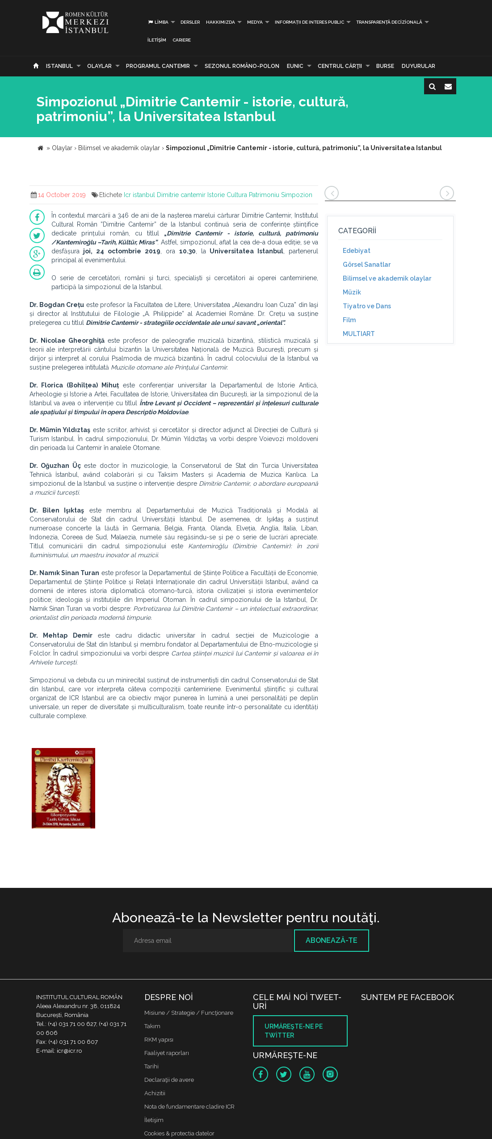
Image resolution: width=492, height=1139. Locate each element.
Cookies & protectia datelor (179, 1133)
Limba (157, 22)
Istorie (216, 194)
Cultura (237, 194)
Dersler (190, 22)
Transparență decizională (389, 22)
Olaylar (99, 66)
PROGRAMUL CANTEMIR (158, 66)
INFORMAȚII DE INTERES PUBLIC (309, 22)
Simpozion (296, 194)
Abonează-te (331, 940)
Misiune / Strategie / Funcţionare (188, 1012)
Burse (385, 66)
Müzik (352, 292)
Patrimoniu (264, 194)
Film (349, 320)
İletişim (156, 40)
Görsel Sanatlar (367, 264)
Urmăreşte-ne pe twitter (294, 1031)
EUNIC (295, 66)
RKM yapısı (158, 1039)
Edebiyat (356, 250)
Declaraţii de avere (169, 1079)
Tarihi (151, 1066)
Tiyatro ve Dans (367, 306)
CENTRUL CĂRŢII (340, 66)
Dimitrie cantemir (181, 194)
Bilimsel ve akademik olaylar (387, 278)
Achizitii (154, 1093)
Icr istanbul (139, 194)
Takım (152, 1026)
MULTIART (359, 333)
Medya (255, 22)
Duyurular (418, 66)
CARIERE (181, 40)
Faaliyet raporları (166, 1053)
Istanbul (59, 66)
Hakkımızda (220, 22)
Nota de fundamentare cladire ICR (189, 1106)
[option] (63, 789)
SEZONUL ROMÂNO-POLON (242, 66)
